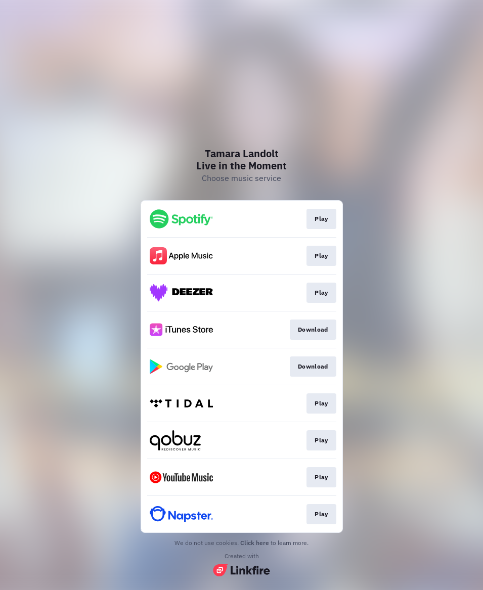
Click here (254, 543)
